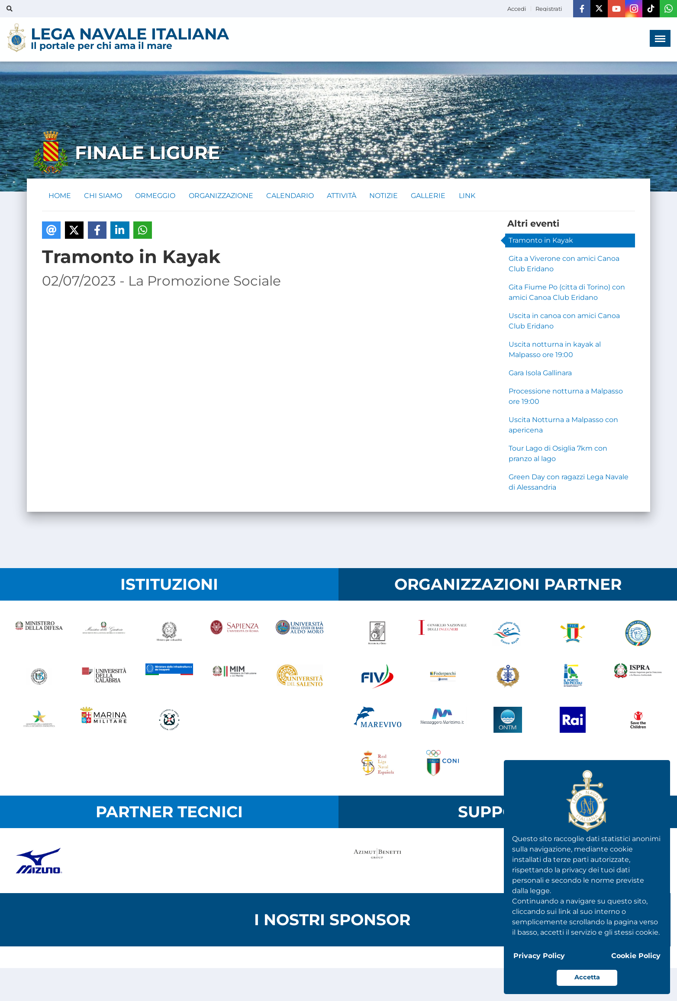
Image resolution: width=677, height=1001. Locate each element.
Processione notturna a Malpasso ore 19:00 (566, 396)
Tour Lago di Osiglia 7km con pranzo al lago (558, 454)
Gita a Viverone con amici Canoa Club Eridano (564, 264)
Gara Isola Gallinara (540, 373)
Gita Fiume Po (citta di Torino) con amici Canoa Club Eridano (567, 292)
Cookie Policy (636, 956)
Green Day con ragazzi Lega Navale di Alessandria (569, 482)
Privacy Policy (539, 956)
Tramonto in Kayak (541, 241)
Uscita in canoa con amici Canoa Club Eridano (564, 321)
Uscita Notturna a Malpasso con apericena (563, 425)
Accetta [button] (587, 977)
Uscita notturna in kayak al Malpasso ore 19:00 (555, 350)
